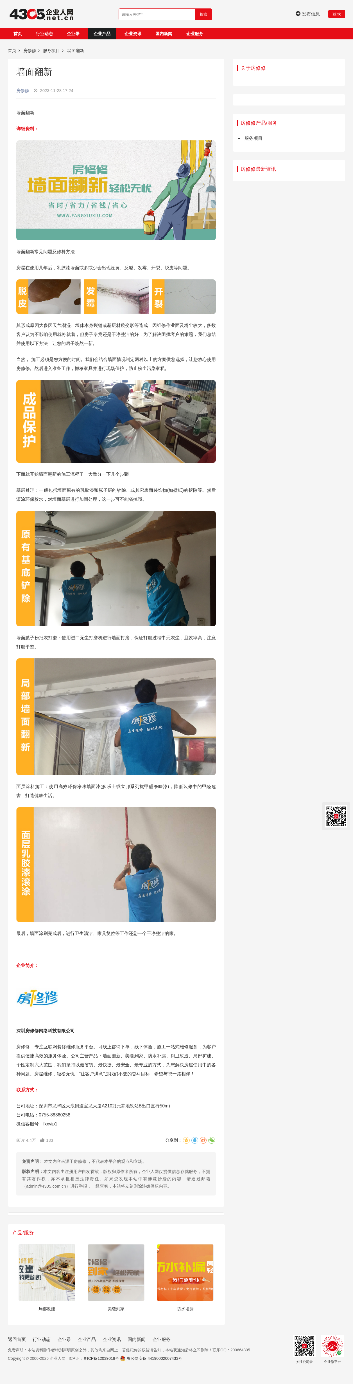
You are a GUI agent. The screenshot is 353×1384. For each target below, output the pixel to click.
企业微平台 (332, 1349)
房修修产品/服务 (259, 123)
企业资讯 (133, 33)
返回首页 (17, 1339)
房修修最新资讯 (258, 169)
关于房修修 (253, 68)
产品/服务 (23, 1232)
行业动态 (44, 33)
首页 (17, 33)
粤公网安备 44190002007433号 (154, 1358)
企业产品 (102, 33)
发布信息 (308, 14)
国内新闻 (163, 33)
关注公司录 (304, 1349)
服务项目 (51, 50)
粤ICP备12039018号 (101, 1358)
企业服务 (194, 33)
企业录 (73, 33)
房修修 (29, 50)
